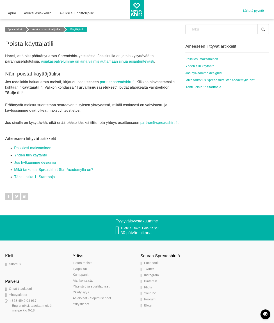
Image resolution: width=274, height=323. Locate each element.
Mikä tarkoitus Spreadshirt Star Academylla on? (53, 170)
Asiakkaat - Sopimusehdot (92, 298)
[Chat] (265, 314)
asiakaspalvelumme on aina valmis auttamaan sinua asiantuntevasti (97, 61)
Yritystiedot (81, 304)
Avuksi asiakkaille (38, 13)
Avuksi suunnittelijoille (76, 13)
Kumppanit (81, 274)
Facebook (8, 196)
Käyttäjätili (77, 29)
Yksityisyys (81, 292)
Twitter (16, 196)
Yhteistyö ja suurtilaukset (91, 286)
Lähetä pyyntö (253, 10)
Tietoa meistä (83, 263)
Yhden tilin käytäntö (30, 155)
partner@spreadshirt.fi (159, 123)
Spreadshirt (14, 29)
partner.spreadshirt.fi (117, 82)
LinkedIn (24, 196)
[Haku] (227, 29)
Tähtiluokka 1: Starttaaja (34, 177)
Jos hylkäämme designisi (35, 162)
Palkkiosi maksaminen (32, 148)
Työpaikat (80, 269)
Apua (12, 13)
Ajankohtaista (83, 280)
